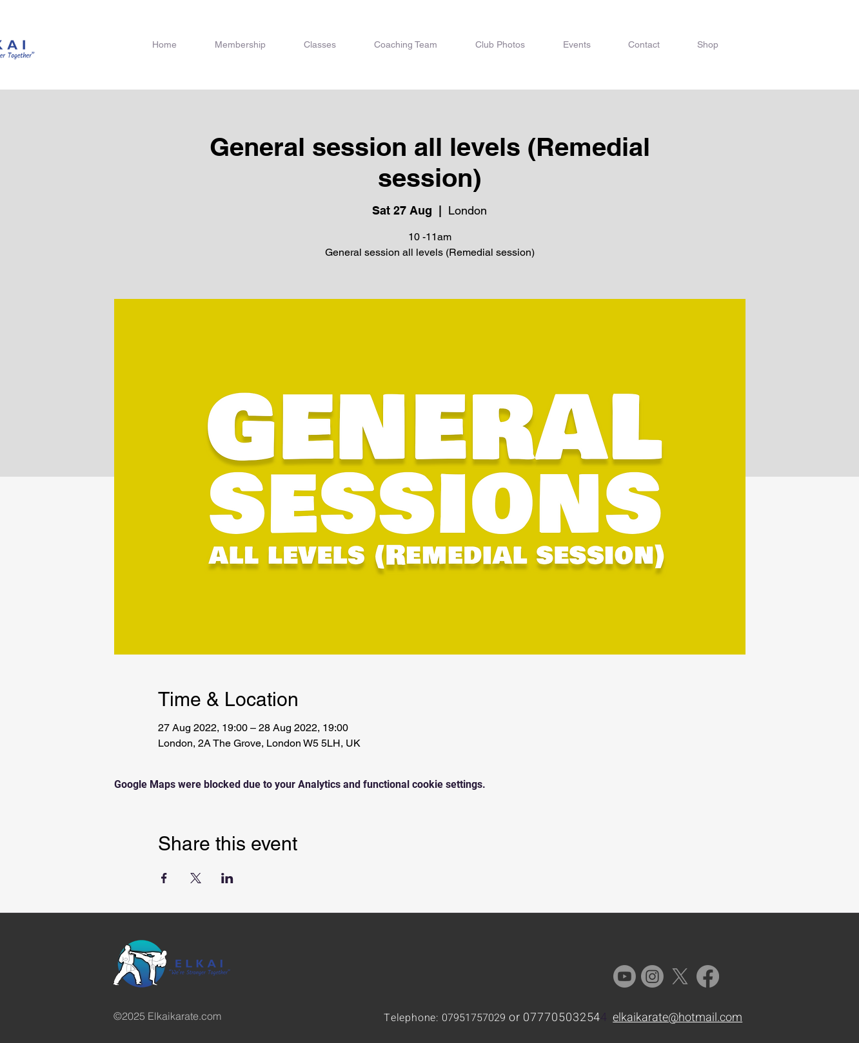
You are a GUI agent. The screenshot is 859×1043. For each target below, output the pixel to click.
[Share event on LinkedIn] (227, 878)
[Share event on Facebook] (164, 878)
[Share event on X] (196, 878)
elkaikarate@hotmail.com (677, 1017)
